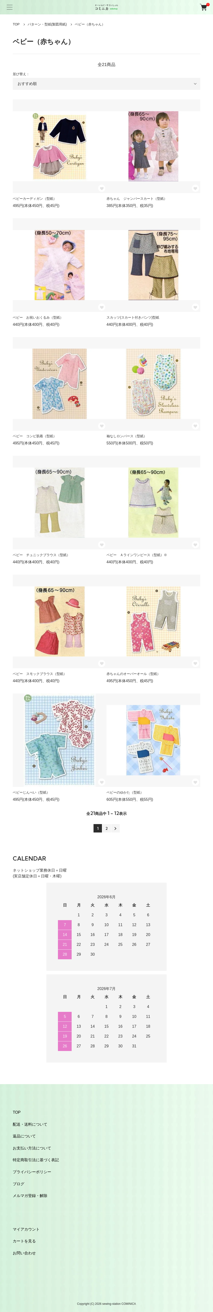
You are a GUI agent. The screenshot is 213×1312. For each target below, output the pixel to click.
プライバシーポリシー (32, 1172)
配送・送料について (30, 1124)
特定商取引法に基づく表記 (36, 1160)
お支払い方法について (32, 1148)
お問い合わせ (24, 1253)
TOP (16, 24)
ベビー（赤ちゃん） (90, 24)
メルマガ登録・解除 (30, 1196)
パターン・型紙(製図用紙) (47, 24)
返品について (24, 1136)
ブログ (18, 1184)
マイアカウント (26, 1229)
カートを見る (24, 1241)
